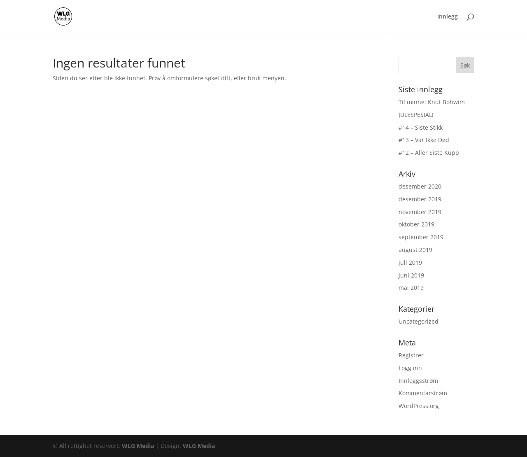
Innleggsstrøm (418, 381)
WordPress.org (419, 406)
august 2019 (415, 250)
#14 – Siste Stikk (421, 127)
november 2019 (420, 212)
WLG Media (138, 446)
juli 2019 (410, 262)
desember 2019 (420, 199)
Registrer (411, 355)
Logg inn (410, 368)
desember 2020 (420, 186)
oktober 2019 (416, 224)
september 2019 (421, 237)
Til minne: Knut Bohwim (432, 102)
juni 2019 (411, 275)
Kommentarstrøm (423, 393)
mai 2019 (411, 287)
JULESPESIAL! (416, 115)
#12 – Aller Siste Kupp (429, 152)
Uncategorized (418, 321)
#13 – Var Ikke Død (424, 140)
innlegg (447, 17)
